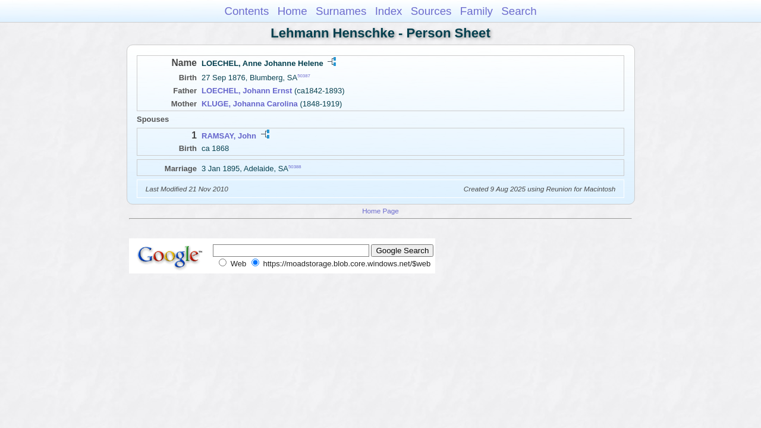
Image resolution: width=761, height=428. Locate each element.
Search (518, 11)
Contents (246, 11)
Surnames (341, 11)
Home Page (380, 211)
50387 (303, 75)
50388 (294, 166)
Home (292, 11)
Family (476, 11)
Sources (431, 11)
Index (388, 11)
